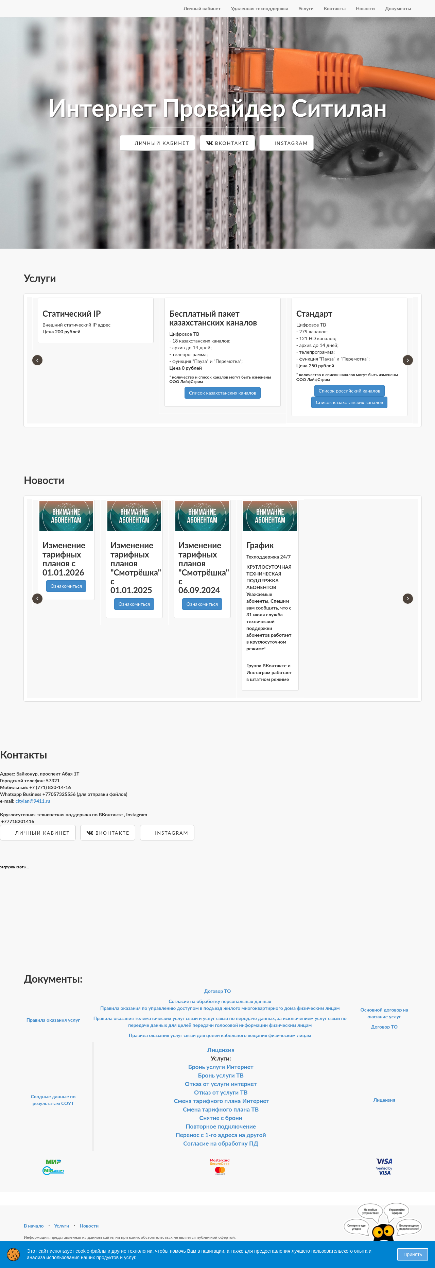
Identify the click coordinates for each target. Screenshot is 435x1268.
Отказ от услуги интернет (221, 1083)
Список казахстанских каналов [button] (222, 393)
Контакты (335, 8)
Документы (398, 8)
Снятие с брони (220, 1117)
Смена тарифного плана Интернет (221, 1100)
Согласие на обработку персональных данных (220, 1001)
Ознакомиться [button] (66, 586)
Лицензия (220, 1049)
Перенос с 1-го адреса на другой (221, 1134)
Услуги (305, 8)
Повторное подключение (221, 1126)
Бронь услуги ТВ (221, 1075)
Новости (365, 8)
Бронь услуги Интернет (221, 1066)
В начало (34, 1226)
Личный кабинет (202, 8)
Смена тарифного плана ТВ (221, 1109)
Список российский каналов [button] (349, 391)
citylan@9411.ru (33, 801)
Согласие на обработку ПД (220, 1143)
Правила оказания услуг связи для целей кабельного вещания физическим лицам (220, 1035)
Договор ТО (217, 991)
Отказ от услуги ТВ (221, 1092)
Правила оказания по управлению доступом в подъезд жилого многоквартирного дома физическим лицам (220, 1008)
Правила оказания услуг (53, 1020)
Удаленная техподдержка (259, 8)
